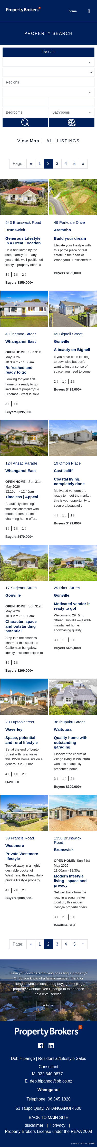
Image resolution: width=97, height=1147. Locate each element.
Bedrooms (14, 112)
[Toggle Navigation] (89, 11)
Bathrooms (72, 113)
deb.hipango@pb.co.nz (51, 1081)
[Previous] (30, 164)
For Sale (48, 52)
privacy (58, 1125)
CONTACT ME (48, 1005)
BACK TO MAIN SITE (48, 1117)
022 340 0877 (47, 1074)
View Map (28, 141)
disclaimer (34, 1125)
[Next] (83, 164)
